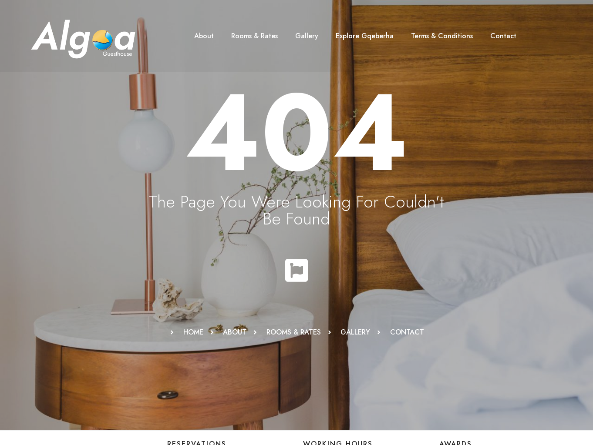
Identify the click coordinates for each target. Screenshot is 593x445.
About (204, 36)
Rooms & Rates (254, 36)
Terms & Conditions (442, 36)
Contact (503, 36)
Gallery (306, 36)
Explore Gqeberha (365, 36)
